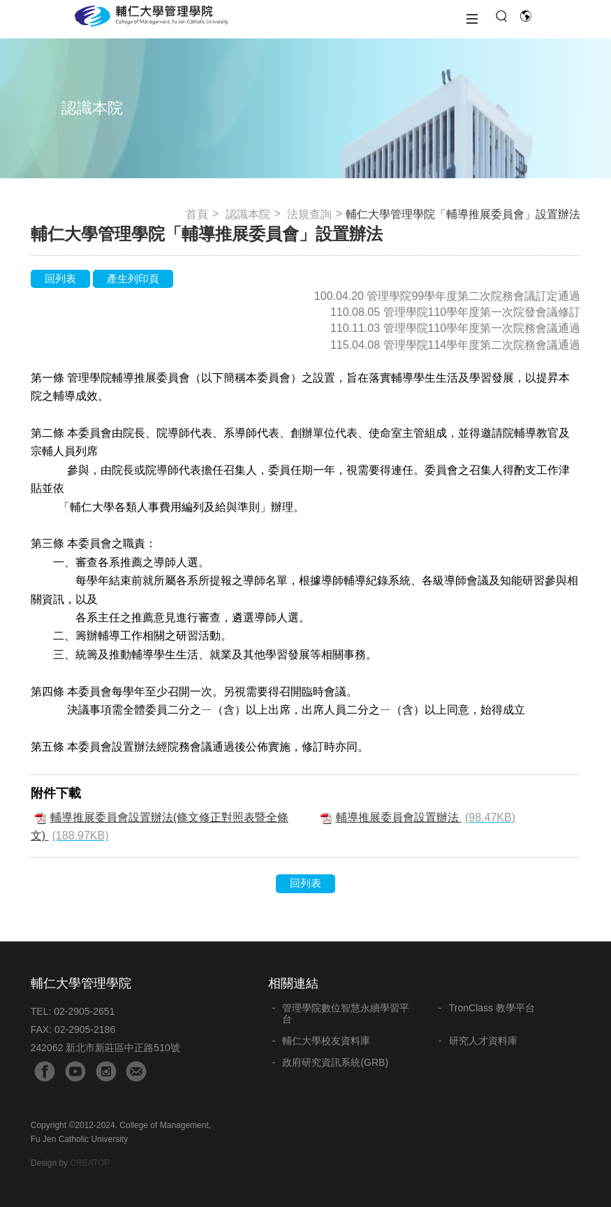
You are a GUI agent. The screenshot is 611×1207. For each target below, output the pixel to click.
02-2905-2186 (84, 1029)
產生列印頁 (133, 278)
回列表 (60, 278)
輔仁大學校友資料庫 (326, 1040)
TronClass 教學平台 (492, 1007)
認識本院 (248, 214)
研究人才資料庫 (483, 1040)
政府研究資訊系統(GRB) (335, 1062)
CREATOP (90, 1163)
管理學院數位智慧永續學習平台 (345, 1013)
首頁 (197, 214)
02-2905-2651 (84, 1011)
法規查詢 (309, 214)
